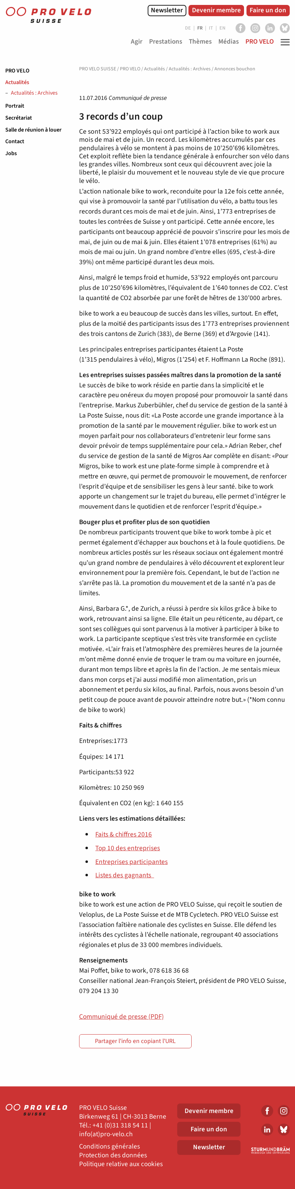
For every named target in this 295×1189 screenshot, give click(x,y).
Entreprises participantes (131, 862)
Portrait (14, 106)
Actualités (17, 82)
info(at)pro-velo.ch (106, 1134)
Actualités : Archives (34, 93)
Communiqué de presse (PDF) (121, 1017)
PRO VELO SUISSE (97, 68)
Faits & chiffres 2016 (123, 834)
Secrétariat (18, 118)
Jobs (11, 153)
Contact (14, 141)
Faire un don (268, 10)
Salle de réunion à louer (33, 130)
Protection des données (113, 1155)
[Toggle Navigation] (283, 42)
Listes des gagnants (124, 875)
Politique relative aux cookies (121, 1164)
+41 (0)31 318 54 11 (120, 1125)
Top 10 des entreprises (127, 848)
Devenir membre (216, 10)
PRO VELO (17, 71)
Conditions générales (109, 1146)
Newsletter (167, 10)
